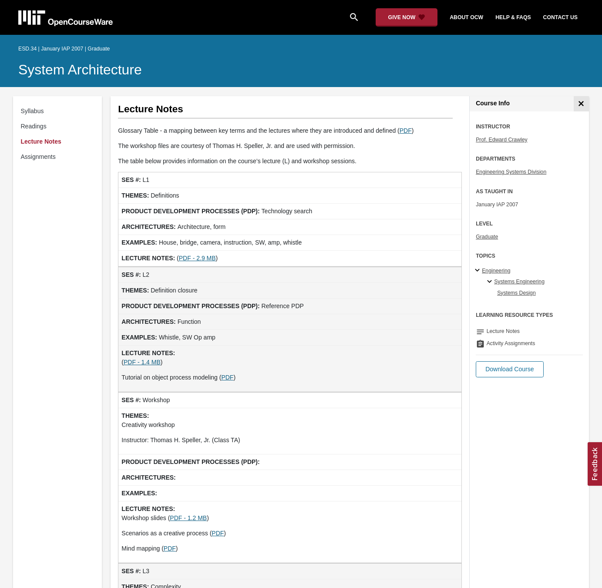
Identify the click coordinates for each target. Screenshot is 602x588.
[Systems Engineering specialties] (491, 282)
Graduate (487, 237)
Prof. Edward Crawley (501, 140)
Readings (34, 126)
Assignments (38, 156)
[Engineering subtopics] (478, 270)
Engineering (496, 271)
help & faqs (513, 17)
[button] (509, 369)
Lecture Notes (41, 141)
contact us (560, 17)
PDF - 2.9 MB (197, 258)
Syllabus (32, 111)
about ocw (466, 17)
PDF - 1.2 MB (188, 517)
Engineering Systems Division (511, 172)
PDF (406, 130)
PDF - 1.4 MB (142, 362)
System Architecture (80, 69)
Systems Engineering (519, 282)
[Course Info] (581, 103)
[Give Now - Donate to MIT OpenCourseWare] (407, 17)
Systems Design (516, 293)
